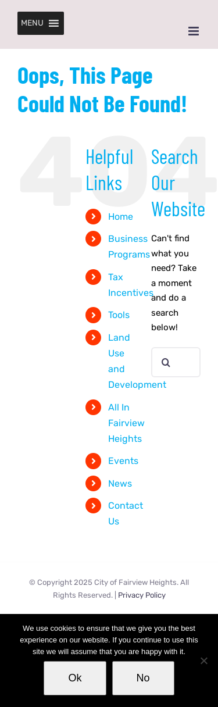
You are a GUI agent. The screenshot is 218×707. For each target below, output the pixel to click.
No (143, 678)
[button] (32, 23)
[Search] (166, 362)
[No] (203, 660)
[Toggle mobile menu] (194, 31)
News (120, 483)
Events (123, 460)
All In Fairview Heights (126, 423)
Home (120, 216)
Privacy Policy (142, 595)
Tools (119, 314)
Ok (74, 678)
